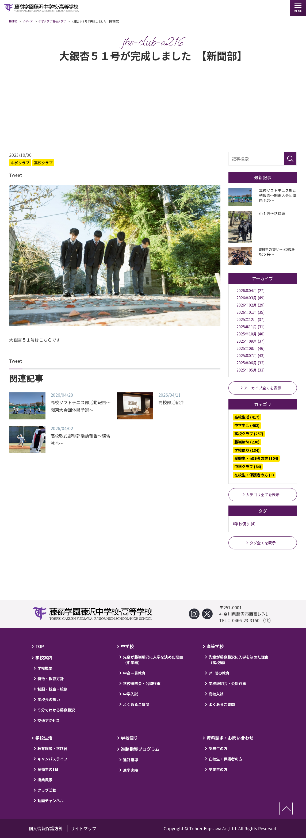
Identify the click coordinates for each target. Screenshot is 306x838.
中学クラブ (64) (247, 467)
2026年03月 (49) (250, 298)
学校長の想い (48, 699)
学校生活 (43, 737)
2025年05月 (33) (250, 370)
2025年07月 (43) (250, 356)
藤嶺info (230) (246, 442)
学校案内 (43, 657)
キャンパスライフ (52, 759)
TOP (39, 646)
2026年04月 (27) (250, 291)
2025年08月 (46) (250, 349)
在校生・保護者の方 (225, 759)
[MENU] (298, 8)
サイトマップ (83, 828)
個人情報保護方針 (46, 828)
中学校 (127, 646)
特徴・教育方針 (50, 678)
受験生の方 (218, 748)
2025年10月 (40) (250, 334)
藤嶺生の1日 (47, 769)
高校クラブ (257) (248, 434)
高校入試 (216, 694)
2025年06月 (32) (250, 363)
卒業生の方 (218, 769)
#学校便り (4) (244, 524)
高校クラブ (43, 163)
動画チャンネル (50, 800)
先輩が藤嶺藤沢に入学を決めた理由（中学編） (153, 659)
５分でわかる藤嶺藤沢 (56, 710)
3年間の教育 (219, 673)
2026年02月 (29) (250, 305)
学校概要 (44, 668)
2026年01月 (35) (250, 313)
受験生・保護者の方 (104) (256, 459)
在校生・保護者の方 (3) (254, 475)
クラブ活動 (46, 790)
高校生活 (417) (246, 417)
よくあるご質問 (136, 704)
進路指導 (130, 759)
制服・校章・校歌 (52, 689)
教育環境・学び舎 (52, 748)
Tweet (15, 176)
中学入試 (130, 694)
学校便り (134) (246, 450)
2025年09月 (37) (250, 342)
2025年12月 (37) (250, 320)
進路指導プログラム (140, 749)
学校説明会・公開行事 (141, 683)
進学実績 (130, 770)
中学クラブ (20, 163)
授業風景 (44, 779)
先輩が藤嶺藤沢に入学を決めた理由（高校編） (239, 659)
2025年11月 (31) (250, 327)
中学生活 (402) (246, 426)
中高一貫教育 (134, 673)
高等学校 (215, 646)
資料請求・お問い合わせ (230, 737)
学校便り (129, 737)
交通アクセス (48, 720)
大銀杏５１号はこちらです (34, 340)
